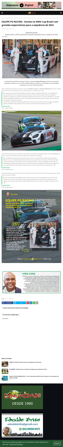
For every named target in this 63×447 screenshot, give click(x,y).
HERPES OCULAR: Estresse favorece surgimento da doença (25, 362)
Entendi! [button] (57, 443)
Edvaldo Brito (6, 28)
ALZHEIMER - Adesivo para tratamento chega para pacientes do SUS (28, 369)
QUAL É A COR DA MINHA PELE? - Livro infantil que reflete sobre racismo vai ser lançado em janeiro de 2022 (34, 377)
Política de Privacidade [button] (16, 444)
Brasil (6, 298)
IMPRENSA (11, 18)
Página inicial (5, 18)
